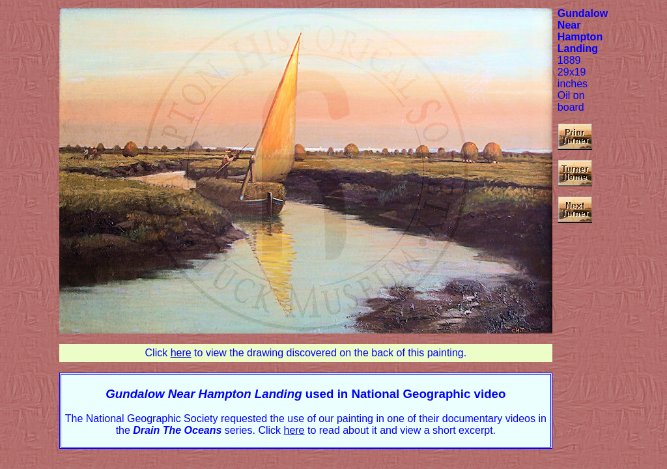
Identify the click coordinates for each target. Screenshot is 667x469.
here (181, 352)
